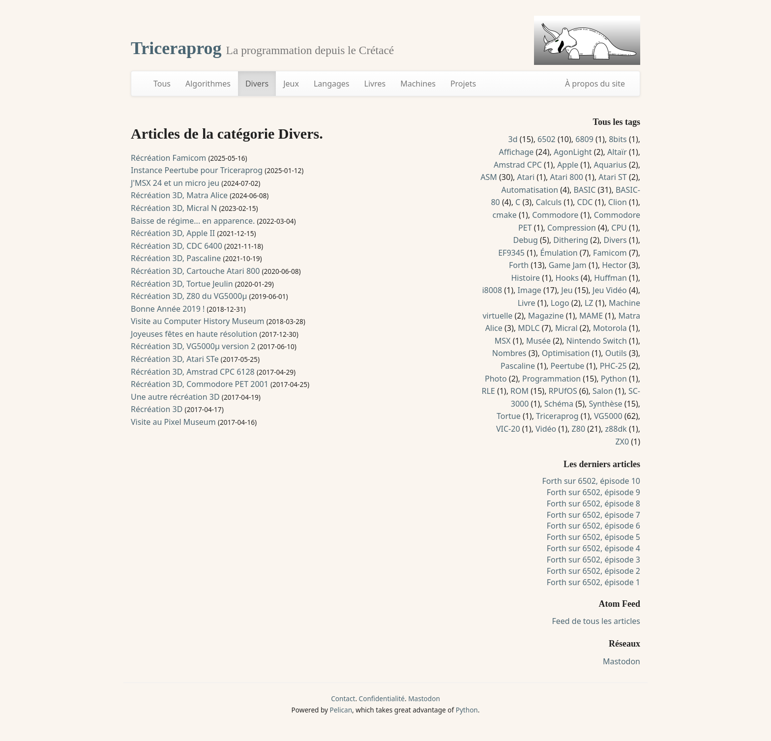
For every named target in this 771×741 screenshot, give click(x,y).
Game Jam (568, 265)
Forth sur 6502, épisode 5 (593, 537)
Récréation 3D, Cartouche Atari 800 (195, 271)
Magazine (546, 315)
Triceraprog (178, 48)
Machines (418, 83)
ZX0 (622, 441)
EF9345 (511, 252)
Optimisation (566, 353)
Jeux (291, 83)
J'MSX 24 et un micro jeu (175, 183)
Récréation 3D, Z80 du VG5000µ (189, 296)
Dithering (570, 240)
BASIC (584, 189)
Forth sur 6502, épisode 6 (593, 525)
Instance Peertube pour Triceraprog (197, 170)
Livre (526, 302)
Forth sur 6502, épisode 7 (593, 514)
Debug (525, 240)
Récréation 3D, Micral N (174, 208)
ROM (519, 390)
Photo (496, 378)
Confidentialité (382, 698)
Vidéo (545, 428)
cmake (505, 214)
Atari (525, 177)
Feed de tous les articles (596, 621)
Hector (614, 265)
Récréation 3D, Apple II (173, 233)
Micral (566, 328)
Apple (567, 164)
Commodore (555, 214)
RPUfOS (563, 390)
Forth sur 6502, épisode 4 (593, 548)
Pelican (341, 709)
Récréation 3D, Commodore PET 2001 (199, 384)
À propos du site (595, 83)
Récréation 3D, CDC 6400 (176, 245)
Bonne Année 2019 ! (168, 308)
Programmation (551, 378)
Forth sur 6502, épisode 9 (593, 492)
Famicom (610, 252)
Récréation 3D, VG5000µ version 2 (193, 346)
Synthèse (605, 403)
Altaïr (617, 152)
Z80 (578, 428)
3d (513, 139)
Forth (519, 265)
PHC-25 (613, 365)
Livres (375, 83)
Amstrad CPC (518, 164)
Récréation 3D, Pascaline (176, 258)
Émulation (558, 252)
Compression (571, 227)
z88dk (616, 428)
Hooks (566, 277)
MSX (503, 340)
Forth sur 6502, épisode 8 (593, 503)
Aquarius (610, 164)
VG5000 (608, 416)
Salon (603, 390)
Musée (538, 340)
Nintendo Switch (596, 340)
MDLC (528, 328)
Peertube (567, 365)
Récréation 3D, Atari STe (175, 359)
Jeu (566, 290)
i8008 (492, 290)
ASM (488, 177)
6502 (546, 139)
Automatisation (530, 189)
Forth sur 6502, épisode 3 (593, 559)
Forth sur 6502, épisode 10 (591, 480)
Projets (463, 83)
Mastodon (621, 661)
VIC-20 (508, 428)
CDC (585, 202)
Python (614, 378)
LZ (589, 302)
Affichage (516, 152)
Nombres (509, 353)
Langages (332, 83)
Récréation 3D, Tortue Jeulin (182, 283)
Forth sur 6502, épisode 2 (593, 570)
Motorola (610, 328)
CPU (619, 227)
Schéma (558, 403)
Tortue (509, 416)
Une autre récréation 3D (175, 396)
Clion (617, 202)
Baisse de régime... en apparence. (193, 220)
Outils (616, 353)
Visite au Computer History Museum (198, 321)
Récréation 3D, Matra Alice (179, 195)
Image (529, 290)
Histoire (525, 277)
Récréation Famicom (168, 157)
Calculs (549, 202)
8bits (618, 139)
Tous (162, 83)
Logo (560, 302)
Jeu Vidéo (610, 290)
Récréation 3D (156, 409)
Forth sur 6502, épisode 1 (593, 582)
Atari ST (612, 177)
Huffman (610, 277)
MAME (591, 315)
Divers (256, 83)
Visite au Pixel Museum (173, 421)
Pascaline (518, 365)
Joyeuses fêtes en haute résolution (194, 333)
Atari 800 (566, 177)
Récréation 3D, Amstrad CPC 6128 (193, 371)
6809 (584, 139)
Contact (343, 698)
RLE (488, 390)
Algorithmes (208, 83)
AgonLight (573, 152)
